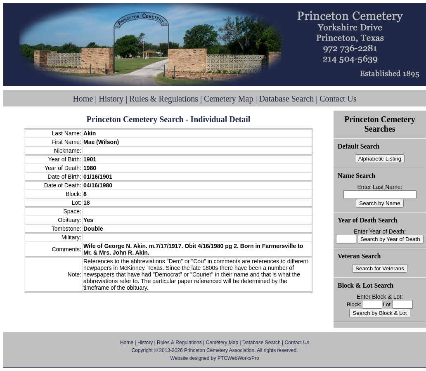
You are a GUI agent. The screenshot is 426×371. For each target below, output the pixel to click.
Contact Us (338, 98)
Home (83, 98)
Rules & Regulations (163, 98)
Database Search (286, 98)
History (111, 98)
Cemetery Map (228, 98)
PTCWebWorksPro (238, 358)
